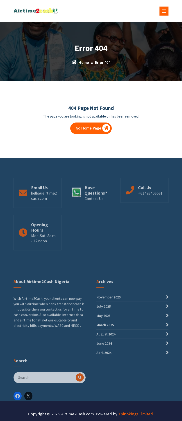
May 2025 (103, 332)
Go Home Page (93, 128)
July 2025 (103, 323)
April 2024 (103, 369)
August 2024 (106, 351)
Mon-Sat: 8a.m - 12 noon (43, 246)
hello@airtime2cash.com (44, 202)
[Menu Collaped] (163, 11)
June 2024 (104, 360)
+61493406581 (150, 199)
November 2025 (108, 314)
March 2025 (105, 341)
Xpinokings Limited (135, 413)
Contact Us (93, 205)
